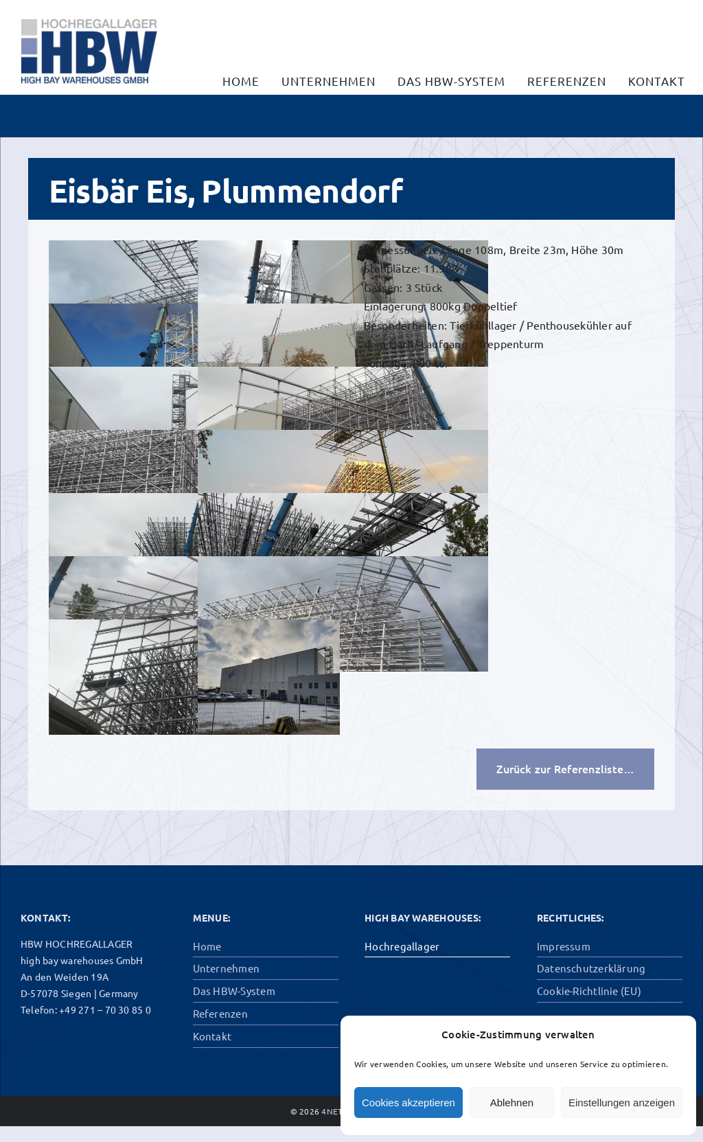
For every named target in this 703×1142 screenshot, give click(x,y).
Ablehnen (511, 1102)
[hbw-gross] (89, 12)
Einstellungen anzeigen (621, 1102)
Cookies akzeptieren (408, 1102)
